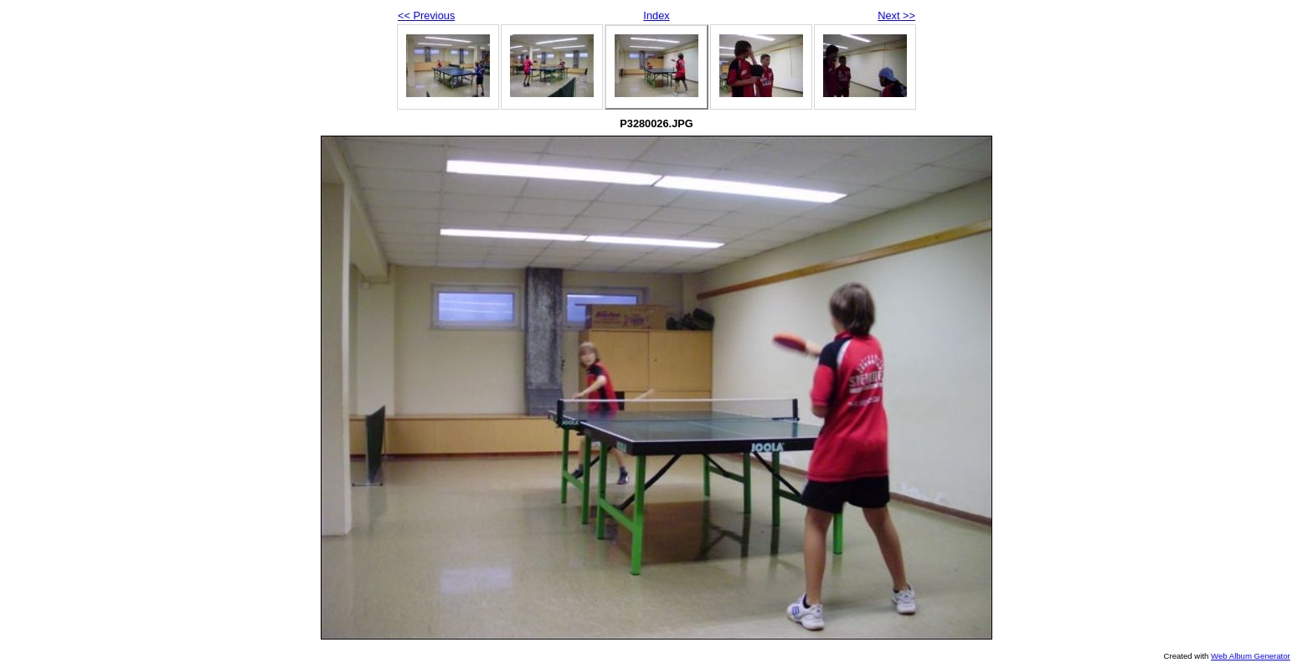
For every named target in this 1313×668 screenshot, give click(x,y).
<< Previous (426, 15)
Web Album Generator (1250, 655)
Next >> (896, 15)
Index (656, 15)
